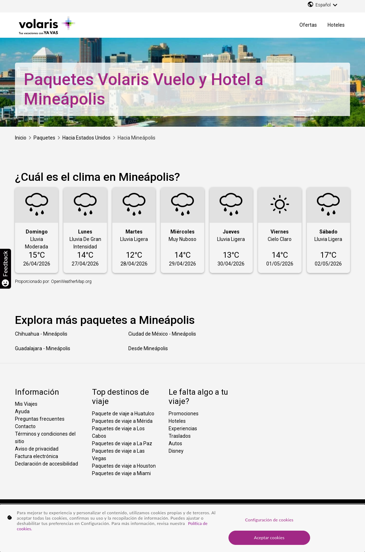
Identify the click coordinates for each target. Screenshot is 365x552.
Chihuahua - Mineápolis (41, 334)
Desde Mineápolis (148, 348)
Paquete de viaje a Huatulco (123, 413)
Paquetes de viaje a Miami (121, 473)
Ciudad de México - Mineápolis (162, 334)
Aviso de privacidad (36, 449)
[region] (182, 528)
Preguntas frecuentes (40, 419)
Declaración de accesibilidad (46, 464)
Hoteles (336, 25)
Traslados (180, 436)
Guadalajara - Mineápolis (42, 348)
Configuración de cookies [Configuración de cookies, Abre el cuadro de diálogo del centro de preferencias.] (269, 519)
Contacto (25, 426)
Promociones (184, 413)
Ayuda (22, 411)
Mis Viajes (26, 404)
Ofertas (308, 25)
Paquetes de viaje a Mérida (122, 421)
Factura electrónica (36, 456)
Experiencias (183, 428)
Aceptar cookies (269, 537)
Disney (176, 451)
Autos (175, 443)
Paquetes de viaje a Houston (124, 466)
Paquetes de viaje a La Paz (122, 443)
